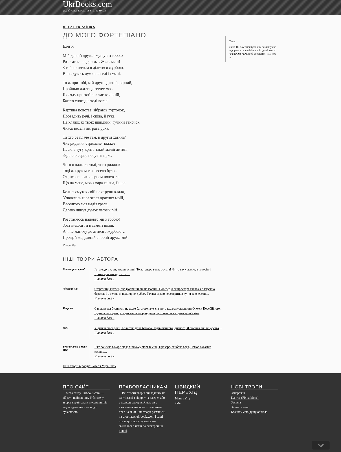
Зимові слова (240, 407)
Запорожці (238, 393)
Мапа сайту (183, 398)
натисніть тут (238, 53)
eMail (179, 403)
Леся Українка (79, 27)
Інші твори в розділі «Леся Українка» (89, 366)
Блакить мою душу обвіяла (249, 412)
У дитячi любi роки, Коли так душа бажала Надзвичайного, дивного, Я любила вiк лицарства (157, 328)
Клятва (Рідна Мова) (245, 397)
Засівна (236, 402)
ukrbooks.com (91, 393)
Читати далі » (104, 279)
